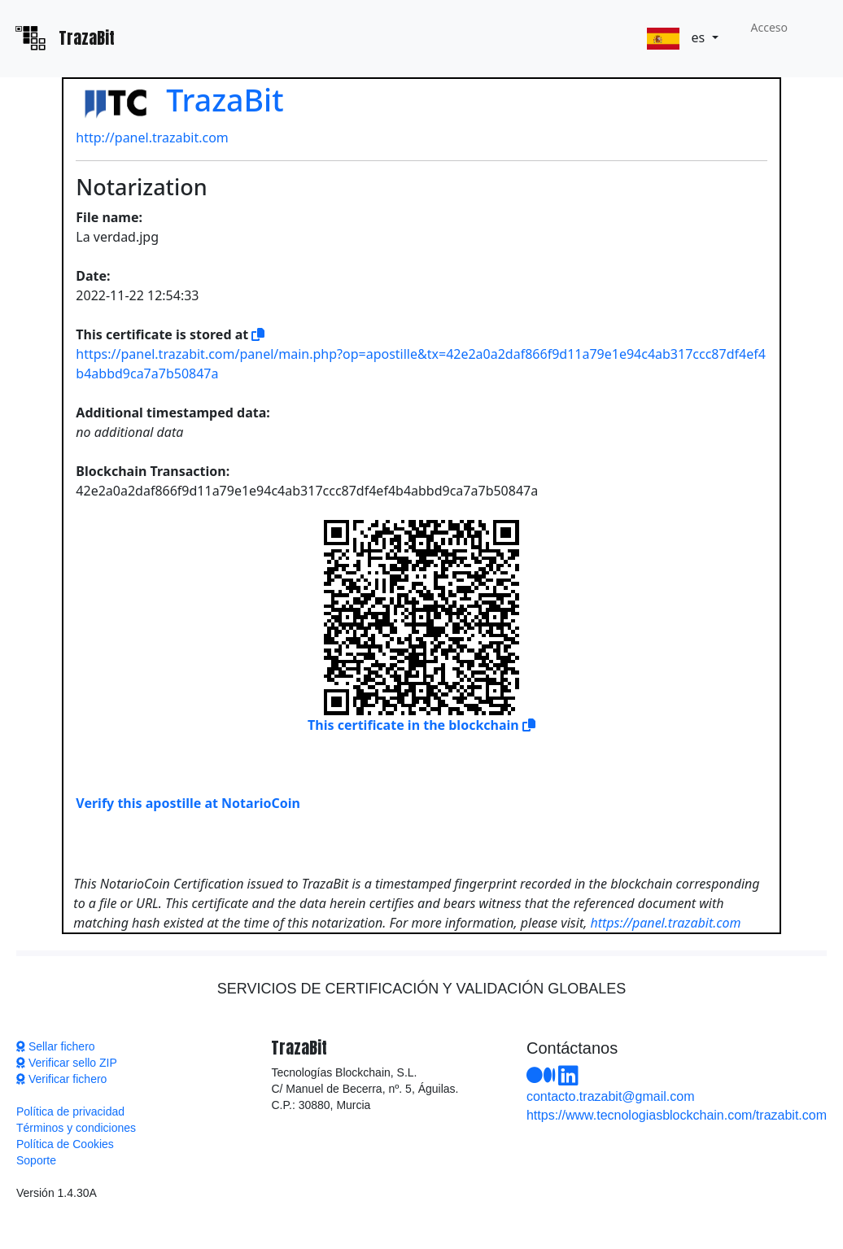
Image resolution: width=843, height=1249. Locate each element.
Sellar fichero (55, 1046)
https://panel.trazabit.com (665, 923)
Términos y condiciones (76, 1127)
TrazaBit (179, 99)
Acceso (769, 27)
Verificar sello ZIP (66, 1062)
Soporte (36, 1160)
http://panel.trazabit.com (152, 137)
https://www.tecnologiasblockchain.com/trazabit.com (676, 1115)
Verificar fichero (61, 1078)
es (677, 39)
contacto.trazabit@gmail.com (610, 1096)
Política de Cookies (65, 1144)
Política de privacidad (70, 1111)
